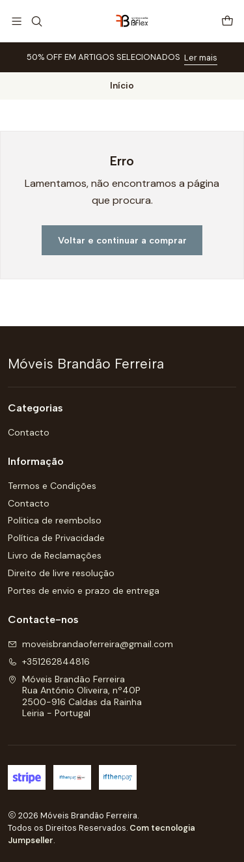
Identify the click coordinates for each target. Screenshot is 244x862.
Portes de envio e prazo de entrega (83, 590)
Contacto (28, 432)
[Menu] (16, 21)
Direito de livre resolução (61, 573)
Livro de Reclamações (55, 555)
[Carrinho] (227, 21)
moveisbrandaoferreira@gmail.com (90, 644)
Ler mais (200, 57)
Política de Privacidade (56, 538)
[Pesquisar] (36, 21)
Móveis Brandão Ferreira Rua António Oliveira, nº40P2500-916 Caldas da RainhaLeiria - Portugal (75, 696)
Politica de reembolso (55, 520)
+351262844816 (49, 661)
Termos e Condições (52, 486)
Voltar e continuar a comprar (122, 240)
